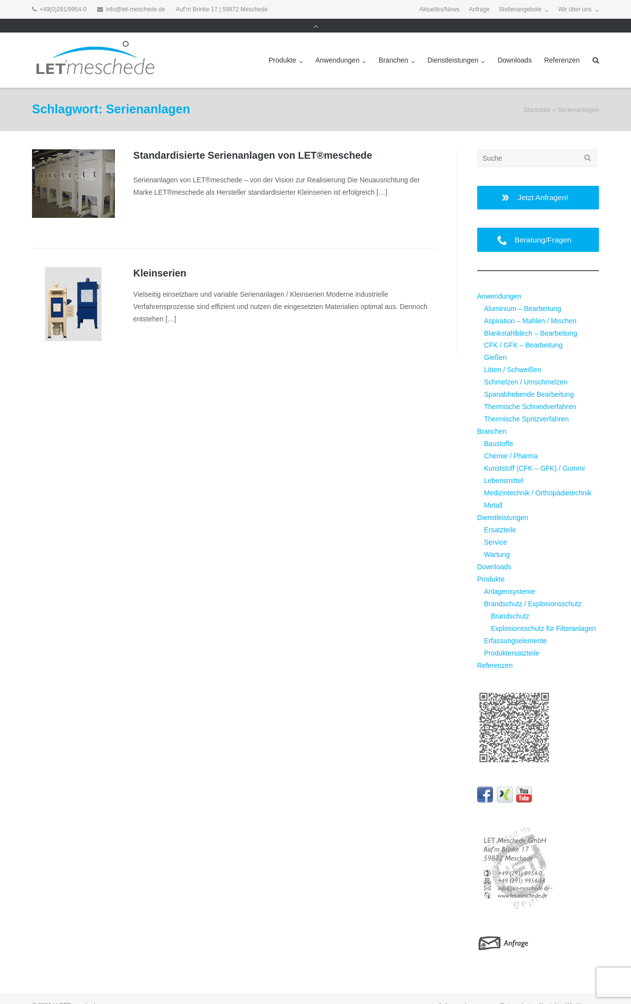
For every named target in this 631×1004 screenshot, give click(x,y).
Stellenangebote (520, 9)
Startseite (537, 96)
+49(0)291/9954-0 (63, 9)
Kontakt (549, 991)
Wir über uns (575, 9)
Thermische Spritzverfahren (526, 405)
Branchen (393, 46)
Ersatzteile (500, 516)
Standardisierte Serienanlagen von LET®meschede (252, 141)
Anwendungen (338, 46)
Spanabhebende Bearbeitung (529, 380)
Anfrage (479, 9)
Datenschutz (516, 991)
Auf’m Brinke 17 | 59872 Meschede (222, 9)
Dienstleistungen (453, 46)
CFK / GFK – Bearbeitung (523, 331)
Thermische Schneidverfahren (530, 393)
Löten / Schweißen (512, 356)
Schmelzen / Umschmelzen (526, 368)
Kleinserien (159, 259)
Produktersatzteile (511, 639)
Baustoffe (498, 430)
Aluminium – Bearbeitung (522, 295)
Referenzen (562, 46)
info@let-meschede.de (135, 9)
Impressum (479, 991)
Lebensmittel (503, 467)
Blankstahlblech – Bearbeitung (530, 319)
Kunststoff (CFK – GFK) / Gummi (534, 454)
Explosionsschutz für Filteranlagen (543, 615)
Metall (493, 491)
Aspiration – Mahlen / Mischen (530, 307)
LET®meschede (77, 991)
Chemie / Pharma (511, 442)
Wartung (497, 541)
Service (495, 528)
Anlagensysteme (509, 578)
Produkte (282, 46)
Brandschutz (510, 602)
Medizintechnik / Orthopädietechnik (538, 479)
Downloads (514, 46)
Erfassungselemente (515, 627)
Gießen (495, 343)
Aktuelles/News (439, 9)
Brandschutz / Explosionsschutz (533, 590)
